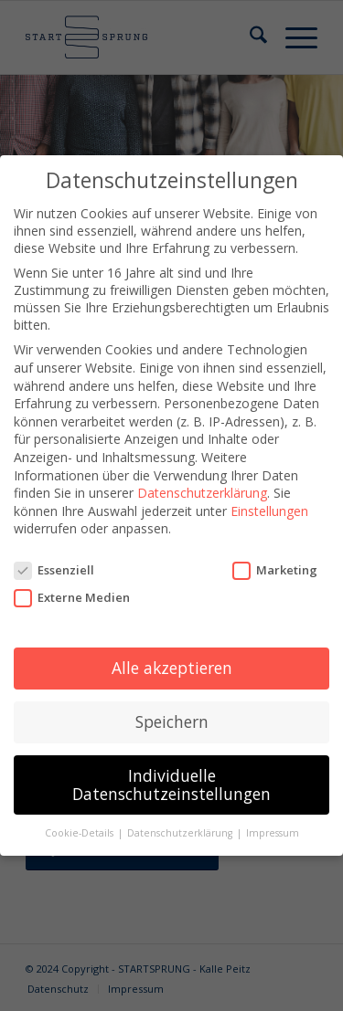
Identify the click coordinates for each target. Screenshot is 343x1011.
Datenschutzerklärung (202, 492)
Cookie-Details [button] (80, 833)
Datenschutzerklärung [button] (181, 833)
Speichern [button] (172, 721)
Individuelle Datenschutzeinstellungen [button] (171, 784)
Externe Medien (72, 597)
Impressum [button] (272, 833)
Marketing (274, 570)
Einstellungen (269, 510)
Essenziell (54, 570)
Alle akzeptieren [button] (172, 668)
